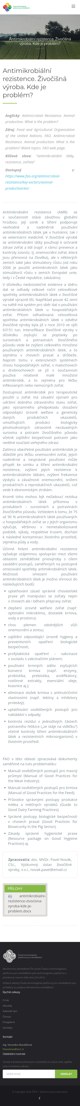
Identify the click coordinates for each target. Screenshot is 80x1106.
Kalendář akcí (10, 1011)
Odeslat (66, 1074)
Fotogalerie (9, 1022)
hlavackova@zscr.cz (13, 1049)
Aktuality (7, 1005)
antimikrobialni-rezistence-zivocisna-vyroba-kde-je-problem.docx (27, 903)
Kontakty (7, 1027)
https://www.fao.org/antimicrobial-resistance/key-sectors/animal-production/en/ (32, 182)
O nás (6, 1000)
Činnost (7, 1016)
